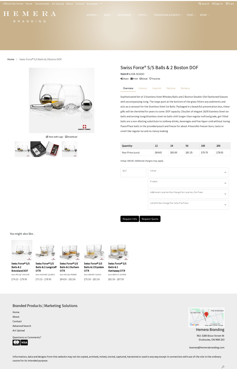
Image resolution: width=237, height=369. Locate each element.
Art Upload (58, 3)
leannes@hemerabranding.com (206, 347)
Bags (108, 15)
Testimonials (42, 3)
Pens (191, 15)
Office (143, 15)
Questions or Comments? (27, 337)
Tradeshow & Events (168, 15)
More (205, 15)
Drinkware (125, 15)
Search (204, 3)
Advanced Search (22, 325)
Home (28, 3)
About (69, 3)
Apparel (93, 15)
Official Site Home (13, 3)
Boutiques (92, 3)
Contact (80, 3)
